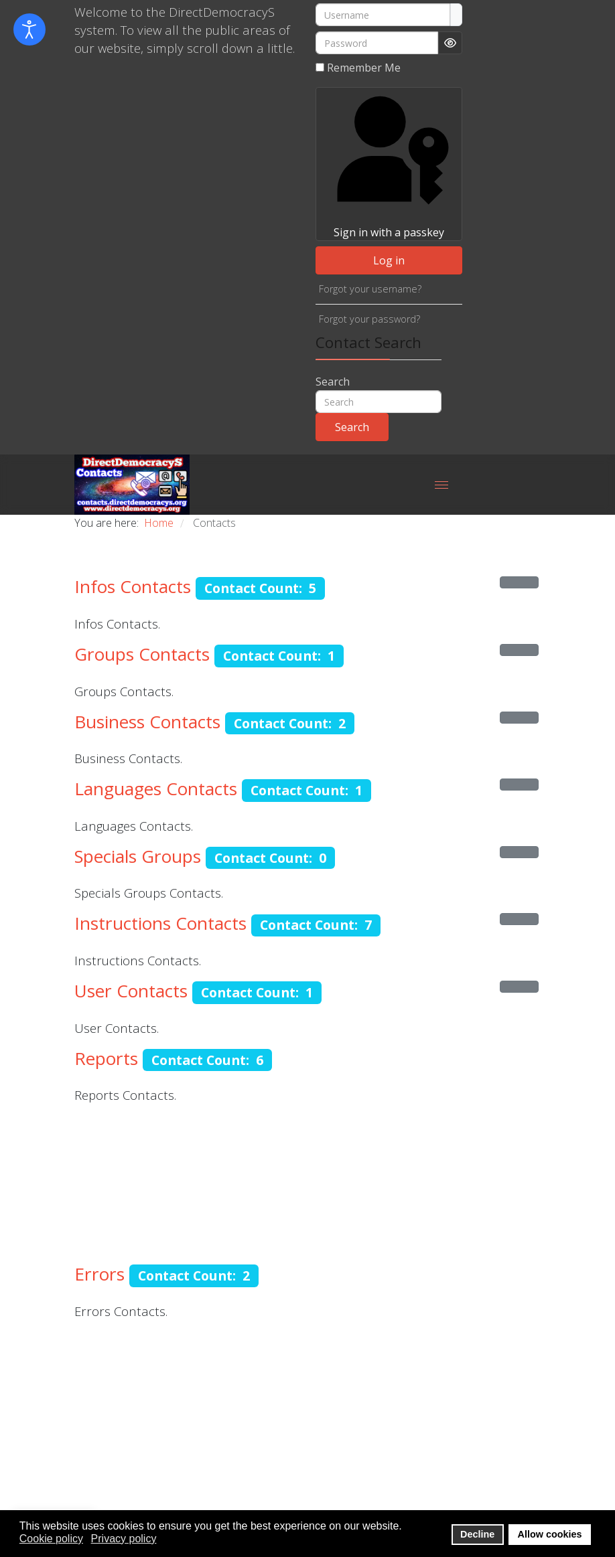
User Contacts (131, 991)
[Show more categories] (519, 582)
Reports (106, 1058)
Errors (99, 1274)
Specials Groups (137, 856)
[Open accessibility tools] (29, 29)
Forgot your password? (369, 319)
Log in (389, 260)
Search (333, 381)
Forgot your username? (370, 288)
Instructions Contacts (160, 923)
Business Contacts (147, 722)
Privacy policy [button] (124, 1538)
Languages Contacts (155, 788)
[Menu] (441, 485)
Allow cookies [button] (550, 1534)
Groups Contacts (142, 654)
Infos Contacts (132, 586)
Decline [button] (477, 1534)
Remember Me (364, 67)
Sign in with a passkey (388, 164)
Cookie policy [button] (51, 1538)
